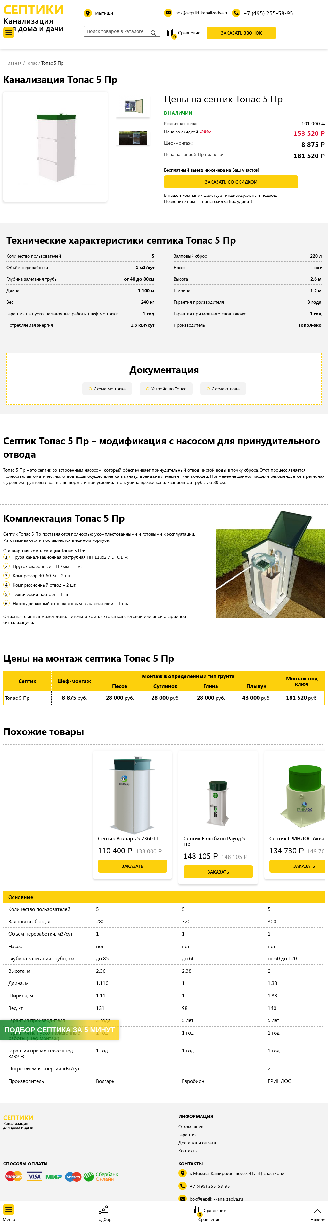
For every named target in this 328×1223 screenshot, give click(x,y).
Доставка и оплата (197, 1142)
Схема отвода (226, 389)
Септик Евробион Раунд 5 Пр (214, 841)
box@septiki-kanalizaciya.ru (216, 1199)
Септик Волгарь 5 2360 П (128, 838)
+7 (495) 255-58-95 (210, 1186)
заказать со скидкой (231, 182)
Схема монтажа (110, 389)
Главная (14, 63)
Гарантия (187, 1134)
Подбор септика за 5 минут (59, 1030)
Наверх (317, 1219)
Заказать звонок (241, 33)
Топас (31, 63)
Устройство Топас (168, 389)
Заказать (132, 866)
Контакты (188, 1150)
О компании (191, 1126)
